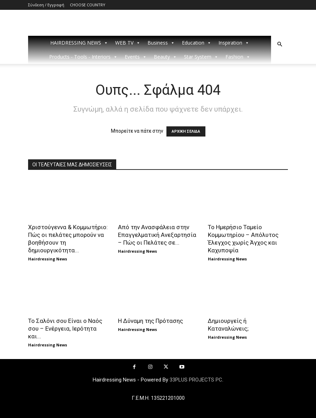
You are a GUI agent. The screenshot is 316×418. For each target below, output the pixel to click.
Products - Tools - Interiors (83, 57)
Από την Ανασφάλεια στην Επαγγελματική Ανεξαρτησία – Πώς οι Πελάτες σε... (157, 235)
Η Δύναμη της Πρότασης (150, 320)
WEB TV (127, 43)
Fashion (237, 57)
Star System (201, 57)
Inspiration (233, 43)
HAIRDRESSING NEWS (79, 43)
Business (161, 43)
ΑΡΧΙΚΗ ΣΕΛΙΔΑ (186, 131)
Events (136, 57)
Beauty (165, 57)
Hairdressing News (47, 258)
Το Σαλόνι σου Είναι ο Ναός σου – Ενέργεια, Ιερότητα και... (65, 328)
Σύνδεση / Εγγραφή (46, 4)
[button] (279, 44)
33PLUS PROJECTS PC (196, 380)
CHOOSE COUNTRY (87, 4)
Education (196, 43)
